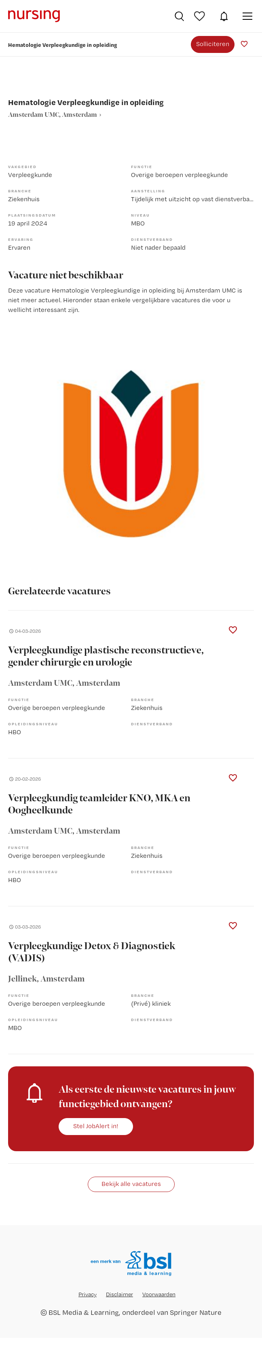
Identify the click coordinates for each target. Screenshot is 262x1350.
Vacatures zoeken (179, 16)
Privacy (87, 1294)
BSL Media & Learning (84, 1312)
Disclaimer (119, 1294)
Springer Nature (196, 1312)
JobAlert (224, 16)
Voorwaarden (158, 1294)
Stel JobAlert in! (95, 1126)
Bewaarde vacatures (200, 16)
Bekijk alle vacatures (131, 1184)
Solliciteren (212, 44)
